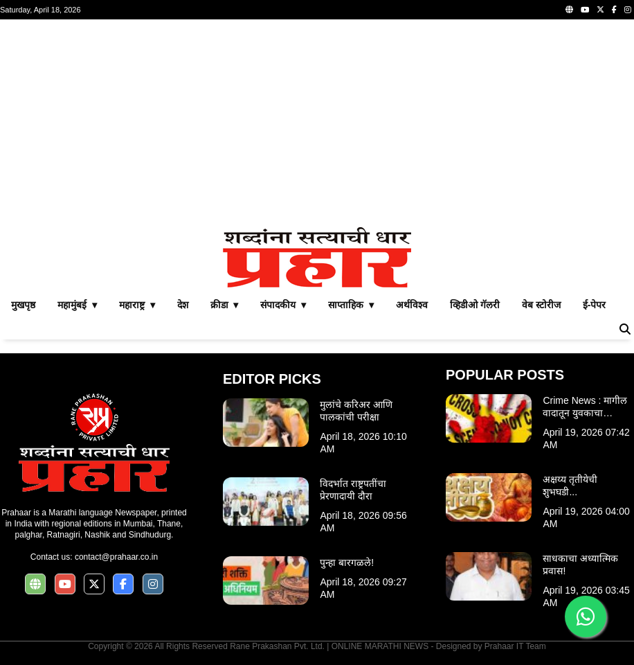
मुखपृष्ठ (23, 304)
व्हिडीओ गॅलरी (475, 304)
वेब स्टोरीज (541, 304)
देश (182, 304)
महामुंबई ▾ (77, 304)
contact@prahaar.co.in (116, 557)
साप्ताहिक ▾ (351, 304)
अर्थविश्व (412, 304)
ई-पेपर (594, 304)
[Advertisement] (317, 123)
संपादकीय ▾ (283, 304)
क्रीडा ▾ (224, 304)
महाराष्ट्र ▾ (137, 304)
